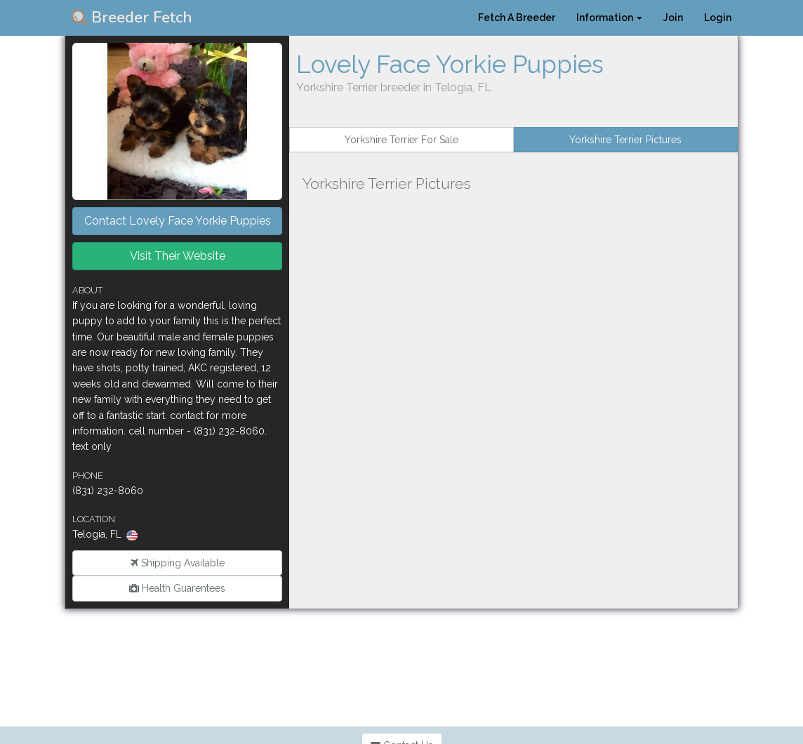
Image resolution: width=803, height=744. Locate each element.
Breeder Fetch (132, 17)
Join (673, 17)
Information (609, 17)
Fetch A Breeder (516, 17)
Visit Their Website (177, 256)
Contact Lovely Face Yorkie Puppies (177, 220)
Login (717, 17)
